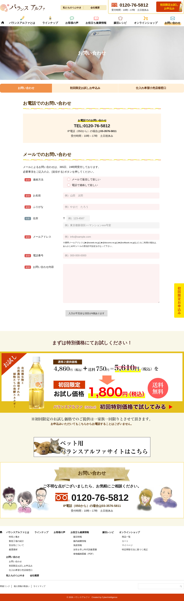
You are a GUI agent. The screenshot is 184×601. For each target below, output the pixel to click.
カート (125, 541)
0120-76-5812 (96, 125)
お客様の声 (71, 22)
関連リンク (5, 586)
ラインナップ (50, 22)
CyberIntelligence (109, 597)
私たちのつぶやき (72, 7)
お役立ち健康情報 (96, 22)
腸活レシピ (120, 22)
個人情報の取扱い (22, 586)
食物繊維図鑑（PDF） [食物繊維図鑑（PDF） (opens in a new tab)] (84, 554)
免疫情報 (77, 545)
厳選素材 (13, 549)
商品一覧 (126, 537)
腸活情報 (77, 537)
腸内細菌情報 (79, 541)
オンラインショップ (145, 22)
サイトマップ (39, 586)
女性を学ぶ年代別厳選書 (85, 549)
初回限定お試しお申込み (169, 6)
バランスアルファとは (22, 22)
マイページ (127, 545)
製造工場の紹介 (16, 541)
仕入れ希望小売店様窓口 (151, 88)
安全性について (16, 545)
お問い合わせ (172, 22)
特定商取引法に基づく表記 (135, 549)
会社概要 (95, 7)
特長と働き (14, 537)
